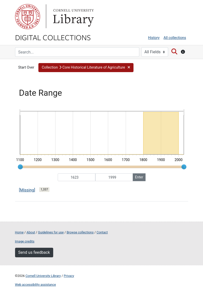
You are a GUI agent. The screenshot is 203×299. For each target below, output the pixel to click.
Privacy (69, 276)
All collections (175, 38)
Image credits (25, 241)
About (31, 232)
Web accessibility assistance (35, 284)
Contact (102, 232)
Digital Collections (53, 37)
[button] (85, 67)
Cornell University (27, 16)
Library (73, 16)
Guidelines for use (50, 232)
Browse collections (80, 232)
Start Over (26, 67)
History (154, 38)
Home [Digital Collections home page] (19, 232)
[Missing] (27, 190)
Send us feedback (34, 252)
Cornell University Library (43, 276)
